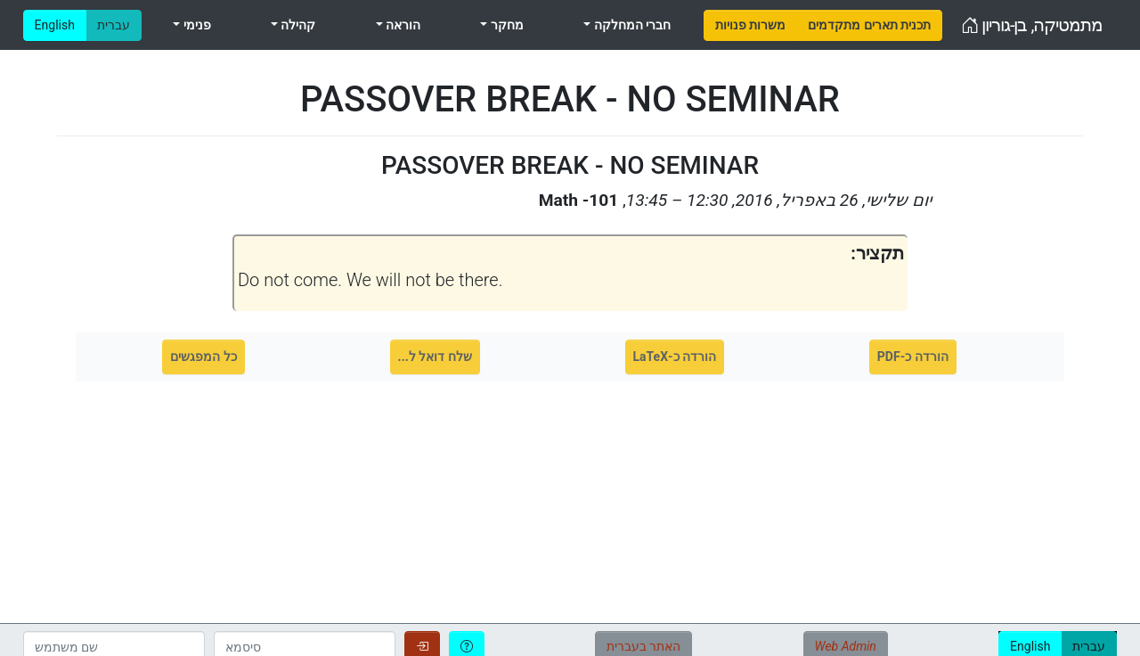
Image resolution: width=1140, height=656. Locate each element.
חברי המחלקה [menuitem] (630, 25)
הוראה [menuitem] (401, 25)
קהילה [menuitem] (296, 25)
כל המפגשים (203, 356)
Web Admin (845, 646)
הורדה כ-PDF (913, 356)
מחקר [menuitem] (505, 25)
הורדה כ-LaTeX (675, 356)
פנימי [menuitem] (195, 25)
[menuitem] (750, 25)
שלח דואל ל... (435, 356)
